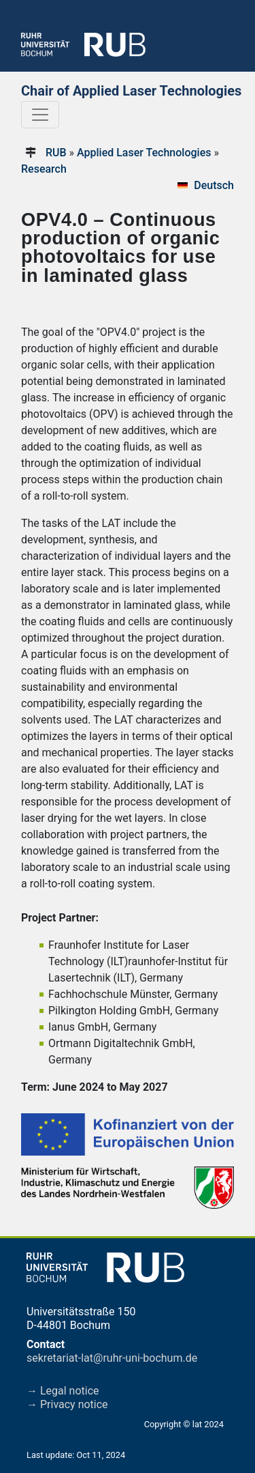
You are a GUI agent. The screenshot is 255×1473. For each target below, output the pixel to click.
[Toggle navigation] (40, 114)
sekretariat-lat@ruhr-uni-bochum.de (112, 1358)
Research (44, 168)
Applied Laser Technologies (144, 152)
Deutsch (214, 185)
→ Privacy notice (67, 1404)
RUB (56, 152)
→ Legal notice (63, 1390)
